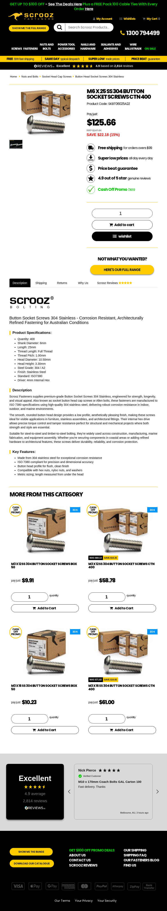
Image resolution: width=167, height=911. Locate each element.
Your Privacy (84, 901)
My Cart (150, 19)
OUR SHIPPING (135, 850)
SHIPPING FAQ (135, 855)
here (131, 189)
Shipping (41, 283)
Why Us (83, 283)
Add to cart (121, 224)
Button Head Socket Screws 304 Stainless (99, 76)
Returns (62, 283)
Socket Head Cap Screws (57, 76)
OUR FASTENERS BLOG (141, 860)
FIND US (130, 865)
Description (20, 283)
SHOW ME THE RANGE (31, 852)
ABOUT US (77, 855)
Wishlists (127, 19)
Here (89, 8)
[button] (69, 792)
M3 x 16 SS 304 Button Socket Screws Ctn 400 (121, 687)
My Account (102, 19)
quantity (53, 595)
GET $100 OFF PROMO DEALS (91, 850)
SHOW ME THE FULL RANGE (29, 28)
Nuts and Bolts (29, 76)
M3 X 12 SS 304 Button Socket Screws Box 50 (44, 566)
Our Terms (62, 901)
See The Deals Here (65, 4)
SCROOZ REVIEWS (83, 865)
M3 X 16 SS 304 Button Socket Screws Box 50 (44, 687)
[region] (113, 792)
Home (13, 76)
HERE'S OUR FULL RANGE (122, 269)
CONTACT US (80, 860)
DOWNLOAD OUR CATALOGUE (32, 863)
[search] (61, 27)
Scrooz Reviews (114, 283)
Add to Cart (44, 608)
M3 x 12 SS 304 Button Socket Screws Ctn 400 (121, 566)
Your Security (107, 901)
